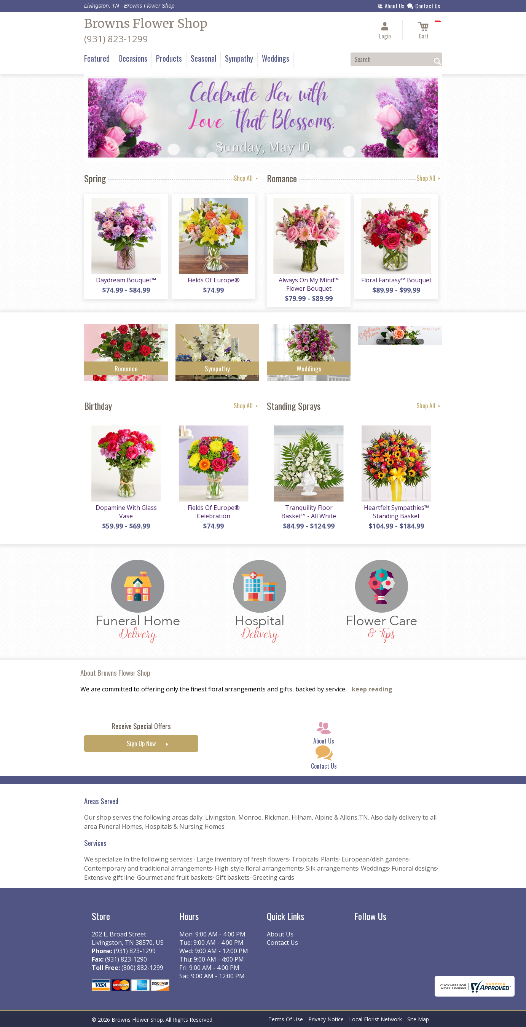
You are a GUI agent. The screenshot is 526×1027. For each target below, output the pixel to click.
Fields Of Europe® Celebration (214, 511)
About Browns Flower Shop (115, 672)
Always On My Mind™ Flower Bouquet (309, 284)
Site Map (418, 1019)
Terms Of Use (285, 1019)
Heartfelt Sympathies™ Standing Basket (396, 511)
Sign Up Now (141, 743)
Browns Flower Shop (145, 23)
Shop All (246, 178)
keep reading (372, 689)
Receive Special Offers (141, 725)
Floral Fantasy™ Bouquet (396, 280)
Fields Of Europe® (214, 280)
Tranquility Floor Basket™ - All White (308, 511)
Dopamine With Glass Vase (126, 511)
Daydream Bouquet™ (126, 280)
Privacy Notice (326, 1019)
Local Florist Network (375, 1019)
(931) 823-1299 (116, 38)
